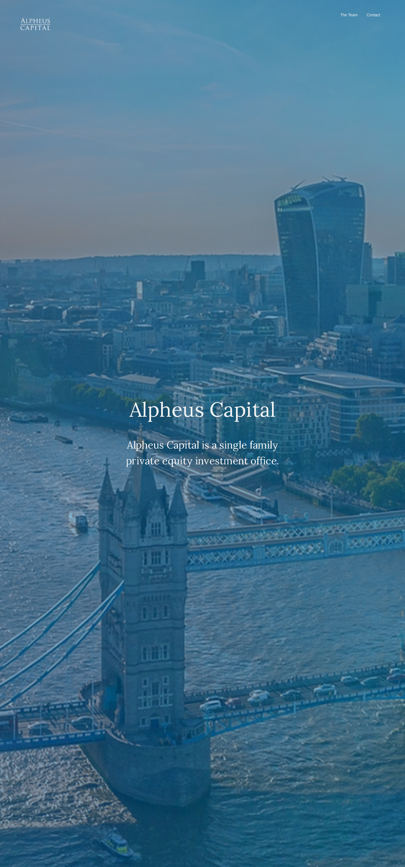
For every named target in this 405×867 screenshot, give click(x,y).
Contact (373, 15)
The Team (349, 15)
